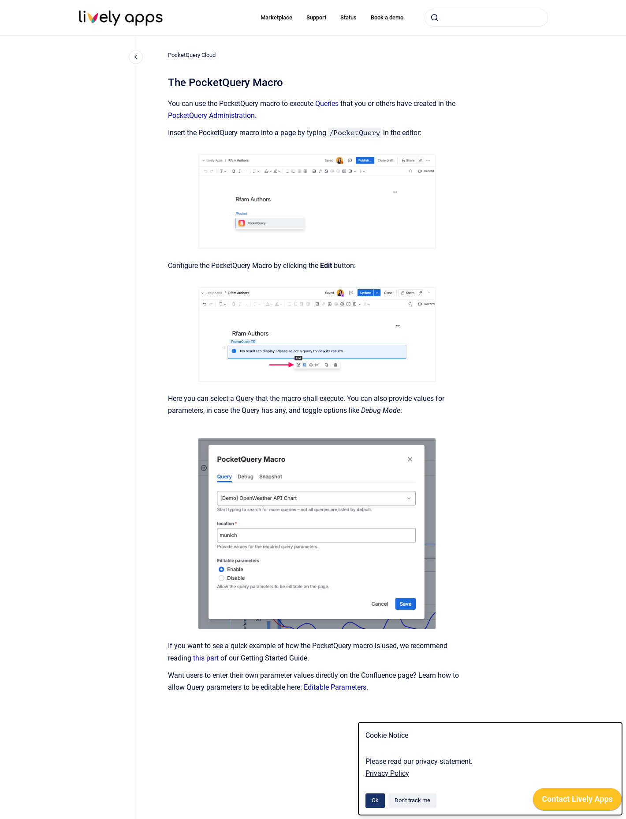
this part (206, 658)
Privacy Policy (387, 773)
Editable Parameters (335, 687)
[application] (577, 801)
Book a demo (387, 17)
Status (348, 17)
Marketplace (276, 17)
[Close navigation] (136, 57)
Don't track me (412, 800)
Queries (327, 103)
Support (316, 17)
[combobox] (486, 17)
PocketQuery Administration (211, 115)
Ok (375, 800)
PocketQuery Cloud (192, 55)
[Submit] (435, 18)
